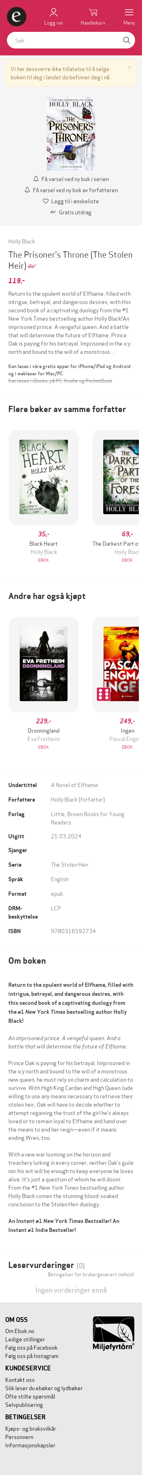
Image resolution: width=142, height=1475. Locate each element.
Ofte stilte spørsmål (30, 1396)
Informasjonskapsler (30, 1445)
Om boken (27, 960)
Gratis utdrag (71, 212)
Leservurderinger (46, 1265)
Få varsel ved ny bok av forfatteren (71, 190)
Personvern (19, 1436)
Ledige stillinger (25, 1339)
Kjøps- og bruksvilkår (30, 1428)
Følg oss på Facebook (31, 1347)
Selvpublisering (24, 1404)
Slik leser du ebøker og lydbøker (44, 1388)
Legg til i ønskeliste (71, 201)
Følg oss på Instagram (32, 1355)
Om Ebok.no (19, 1330)
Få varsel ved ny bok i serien (71, 178)
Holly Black (21, 241)
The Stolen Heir (70, 864)
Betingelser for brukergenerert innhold (91, 1274)
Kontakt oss (20, 1379)
